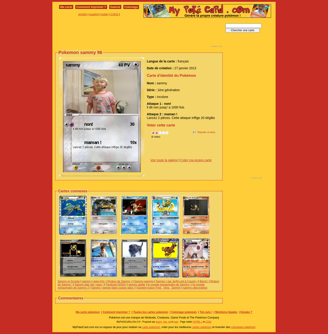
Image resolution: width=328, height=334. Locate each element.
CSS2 (208, 322)
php (165, 322)
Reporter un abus (206, 132)
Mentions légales (226, 312)
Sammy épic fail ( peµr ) (88, 284)
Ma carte (66, 7)
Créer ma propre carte (196, 160)
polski (104, 14)
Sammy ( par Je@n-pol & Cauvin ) (176, 281)
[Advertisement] (139, 33)
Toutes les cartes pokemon (150, 312)
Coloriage (131, 7)
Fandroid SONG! (116, 284)
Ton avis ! (206, 312)
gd (169, 322)
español (94, 14)
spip (176, 322)
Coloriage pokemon (184, 312)
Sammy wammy (144, 281)
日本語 (114, 14)
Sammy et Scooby (69, 281)
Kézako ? (246, 312)
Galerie (115, 7)
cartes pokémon (201, 327)
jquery (159, 322)
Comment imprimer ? (91, 7)
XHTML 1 (197, 322)
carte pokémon (151, 327)
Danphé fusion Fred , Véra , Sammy (159, 287)
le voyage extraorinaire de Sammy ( (169, 284)
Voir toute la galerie (164, 160)
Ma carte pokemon (88, 312)
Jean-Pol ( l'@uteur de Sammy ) (112, 281)
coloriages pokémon (243, 327)
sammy (86, 281)
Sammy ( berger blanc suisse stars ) (113, 287)
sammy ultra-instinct (195, 287)
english (82, 14)
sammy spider (136, 284)
